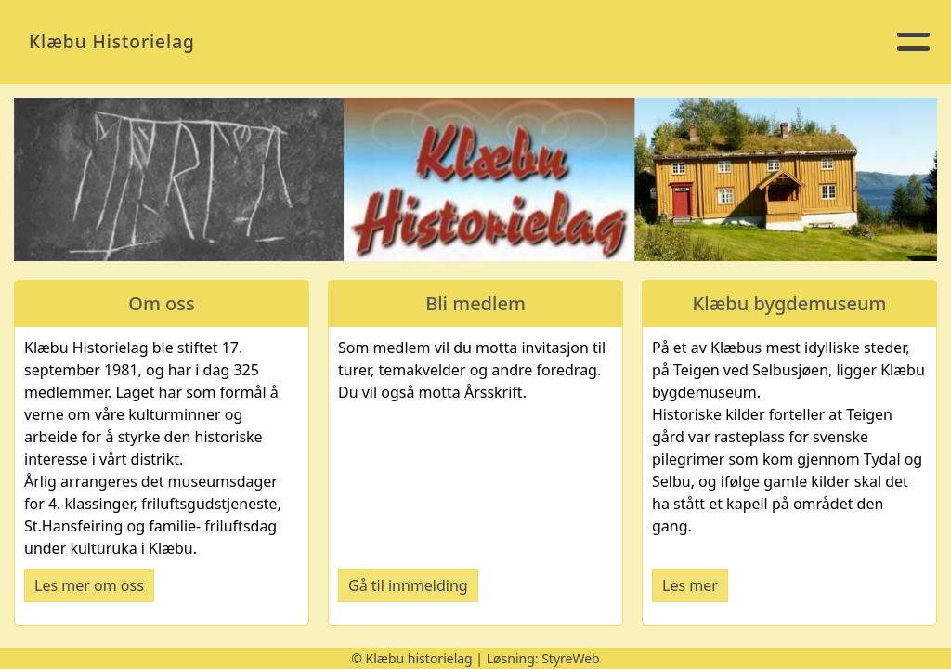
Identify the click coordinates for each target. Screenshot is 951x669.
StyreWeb (570, 658)
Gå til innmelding (408, 585)
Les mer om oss (89, 585)
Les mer (690, 585)
